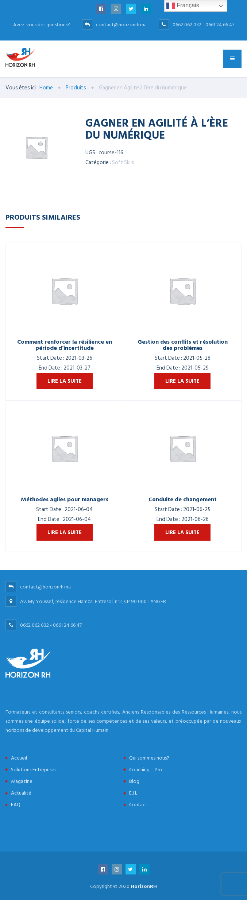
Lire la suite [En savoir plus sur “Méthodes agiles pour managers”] (64, 532)
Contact (138, 804)
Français (182, 5)
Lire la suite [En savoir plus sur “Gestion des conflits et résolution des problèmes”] (182, 381)
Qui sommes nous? (149, 758)
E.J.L (133, 793)
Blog (134, 781)
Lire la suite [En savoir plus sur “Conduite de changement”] (182, 532)
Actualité (21, 793)
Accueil (19, 758)
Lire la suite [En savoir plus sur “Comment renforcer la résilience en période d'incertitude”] (64, 381)
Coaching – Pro (145, 769)
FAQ (15, 804)
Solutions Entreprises (33, 769)
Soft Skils (123, 162)
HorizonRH (144, 886)
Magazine (21, 781)
